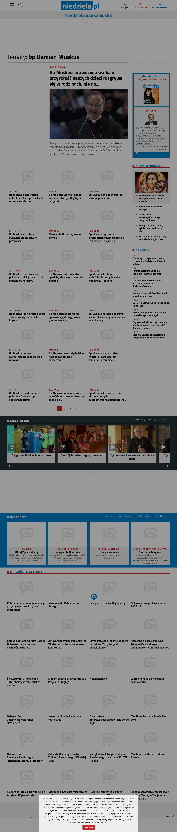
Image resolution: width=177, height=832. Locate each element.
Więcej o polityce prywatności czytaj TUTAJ (88, 822)
